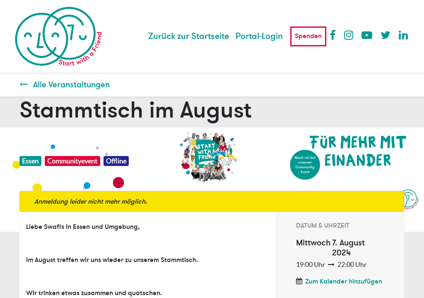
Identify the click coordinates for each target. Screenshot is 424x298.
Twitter (385, 34)
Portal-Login (259, 36)
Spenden (308, 36)
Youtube (366, 34)
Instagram (349, 34)
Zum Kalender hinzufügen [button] (343, 281)
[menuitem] (188, 36)
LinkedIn (403, 34)
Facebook (334, 34)
